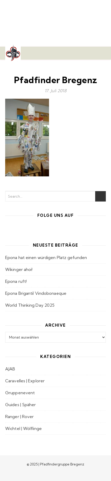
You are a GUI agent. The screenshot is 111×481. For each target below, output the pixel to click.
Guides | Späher (20, 404)
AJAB (10, 368)
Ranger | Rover (19, 416)
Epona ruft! (16, 281)
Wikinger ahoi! (18, 269)
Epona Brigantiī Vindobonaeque (35, 293)
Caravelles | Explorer (25, 380)
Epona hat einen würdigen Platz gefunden (46, 257)
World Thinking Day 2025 (29, 305)
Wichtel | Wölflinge (23, 428)
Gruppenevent (20, 392)
